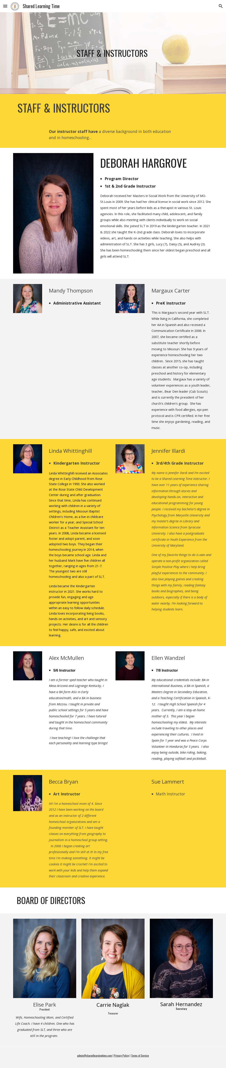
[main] (113, 53)
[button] (5, 6)
